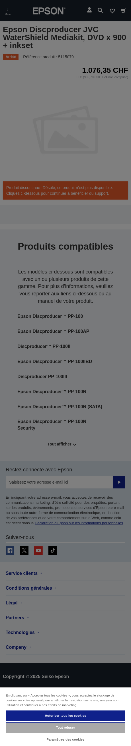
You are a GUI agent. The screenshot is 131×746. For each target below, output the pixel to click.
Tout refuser (65, 727)
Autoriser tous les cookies (65, 715)
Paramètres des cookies (66, 739)
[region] (65, 716)
